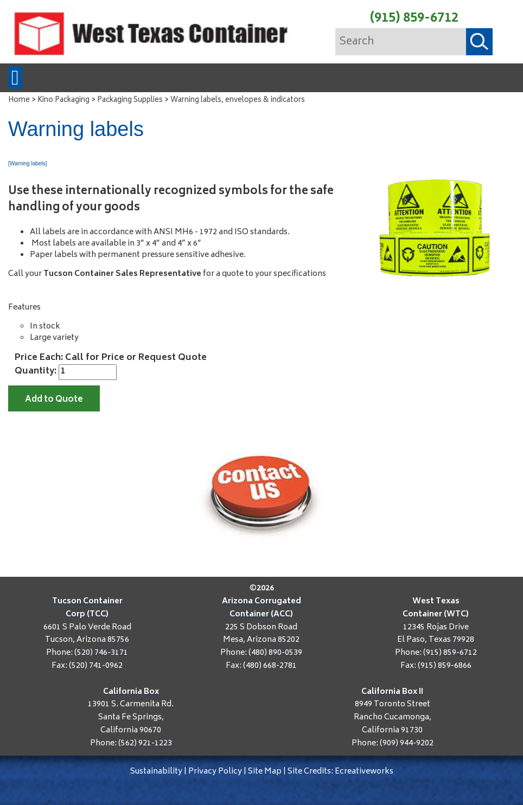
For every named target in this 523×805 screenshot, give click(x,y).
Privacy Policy (215, 771)
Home (19, 100)
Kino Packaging (63, 100)
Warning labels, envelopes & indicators (237, 100)
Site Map (265, 771)
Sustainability (156, 771)
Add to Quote (54, 399)
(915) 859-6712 (414, 18)
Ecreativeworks (364, 771)
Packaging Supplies (130, 100)
